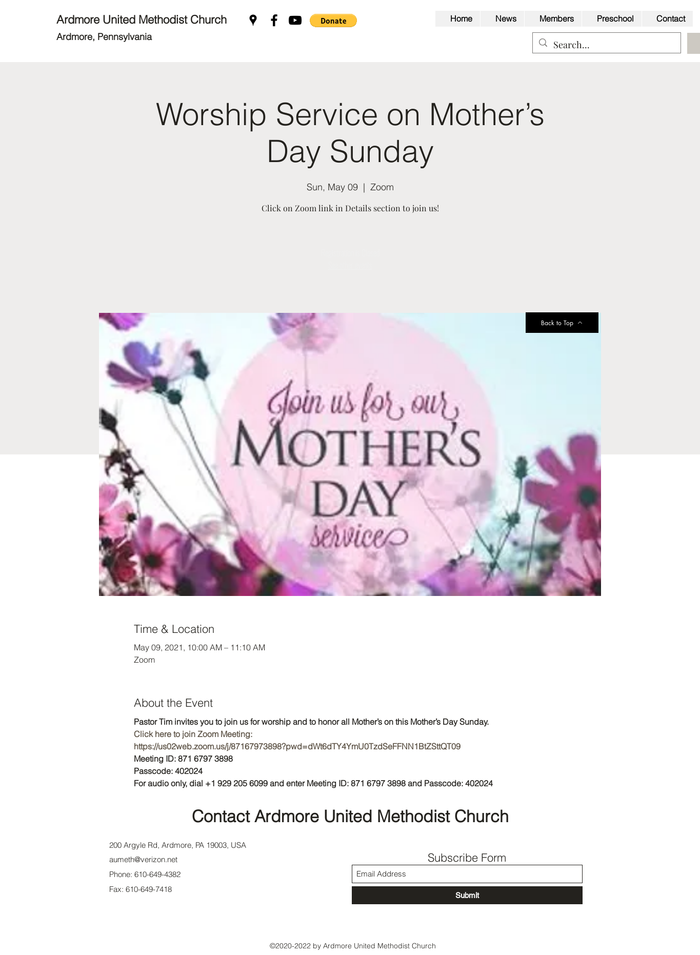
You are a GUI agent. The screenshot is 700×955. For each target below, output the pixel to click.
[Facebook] (274, 20)
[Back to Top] (562, 322)
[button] (333, 20)
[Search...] (606, 45)
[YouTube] (295, 20)
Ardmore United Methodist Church (143, 19)
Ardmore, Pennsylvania (104, 37)
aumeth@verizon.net (143, 859)
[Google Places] (253, 20)
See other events (350, 265)
